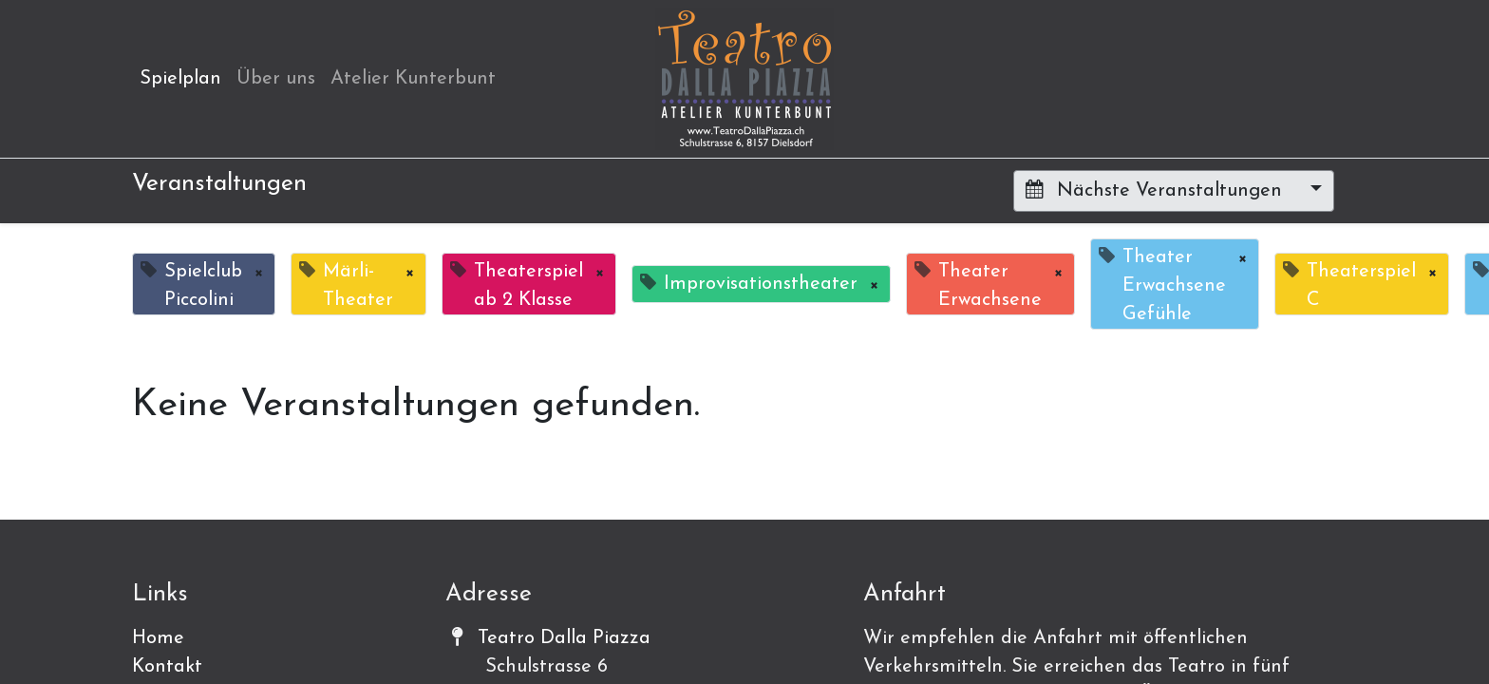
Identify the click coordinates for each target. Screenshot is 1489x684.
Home (158, 638)
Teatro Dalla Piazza (564, 638)
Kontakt (167, 666)
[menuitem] (180, 79)
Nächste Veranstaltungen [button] (1157, 190)
